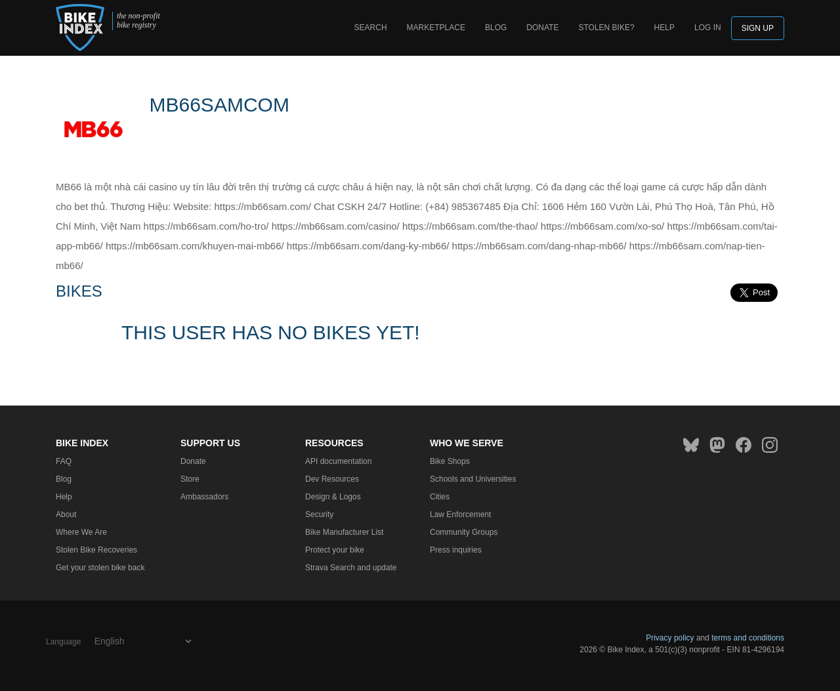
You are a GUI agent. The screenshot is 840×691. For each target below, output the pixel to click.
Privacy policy (670, 637)
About (66, 514)
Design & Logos (333, 496)
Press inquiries (456, 550)
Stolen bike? (606, 27)
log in (707, 27)
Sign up (758, 28)
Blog (496, 27)
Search (370, 27)
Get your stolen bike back (100, 567)
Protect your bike (334, 550)
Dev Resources (332, 479)
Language (63, 641)
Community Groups (463, 532)
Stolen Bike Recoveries (96, 550)
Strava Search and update (350, 567)
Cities (440, 496)
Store (190, 479)
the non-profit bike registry (138, 21)
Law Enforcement (460, 514)
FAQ (64, 461)
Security (319, 514)
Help (664, 27)
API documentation (338, 461)
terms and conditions (747, 637)
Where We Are (81, 532)
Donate (542, 27)
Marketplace (436, 27)
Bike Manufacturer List (344, 532)
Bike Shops (450, 461)
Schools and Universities (473, 479)
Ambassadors (204, 496)
